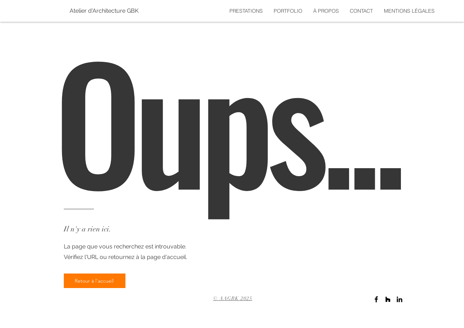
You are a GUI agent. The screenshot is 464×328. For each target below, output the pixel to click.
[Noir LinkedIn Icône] (399, 299)
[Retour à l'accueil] (94, 281)
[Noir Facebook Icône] (376, 299)
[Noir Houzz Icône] (388, 299)
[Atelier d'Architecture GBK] (83, 11)
